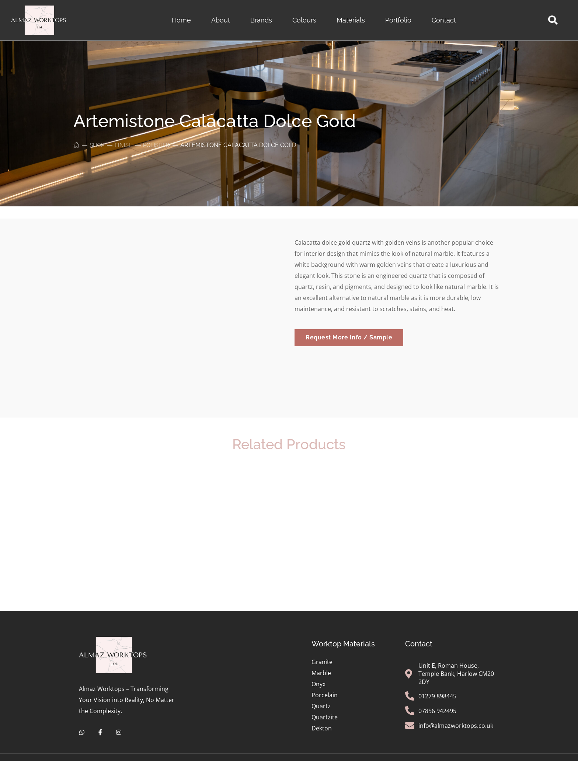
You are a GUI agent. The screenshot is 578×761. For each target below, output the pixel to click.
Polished (159, 145)
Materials (351, 20)
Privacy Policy (228, 753)
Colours (304, 20)
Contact (444, 20)
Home (181, 20)
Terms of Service (279, 753)
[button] (553, 20)
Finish (125, 145)
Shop (98, 145)
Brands (261, 20)
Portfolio (398, 20)
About (220, 20)
